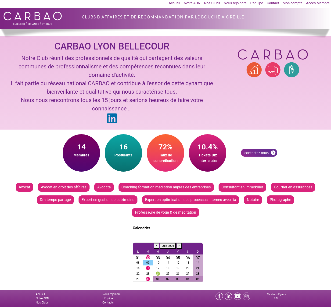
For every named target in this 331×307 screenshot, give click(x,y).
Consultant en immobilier (242, 187)
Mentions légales (276, 294)
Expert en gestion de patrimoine (108, 200)
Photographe (280, 200)
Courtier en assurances (293, 187)
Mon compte (292, 3)
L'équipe (256, 3)
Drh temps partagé (55, 200)
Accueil (174, 3)
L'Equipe (107, 298)
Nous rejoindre (235, 3)
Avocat (24, 187)
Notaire (253, 200)
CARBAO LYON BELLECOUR (111, 46)
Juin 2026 (168, 245)
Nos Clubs (212, 3)
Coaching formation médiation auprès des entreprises (166, 187)
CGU (276, 298)
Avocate (104, 187)
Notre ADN (192, 3)
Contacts (108, 302)
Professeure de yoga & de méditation (165, 212)
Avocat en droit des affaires (63, 187)
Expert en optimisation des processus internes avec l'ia (190, 200)
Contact (273, 3)
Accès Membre (318, 3)
